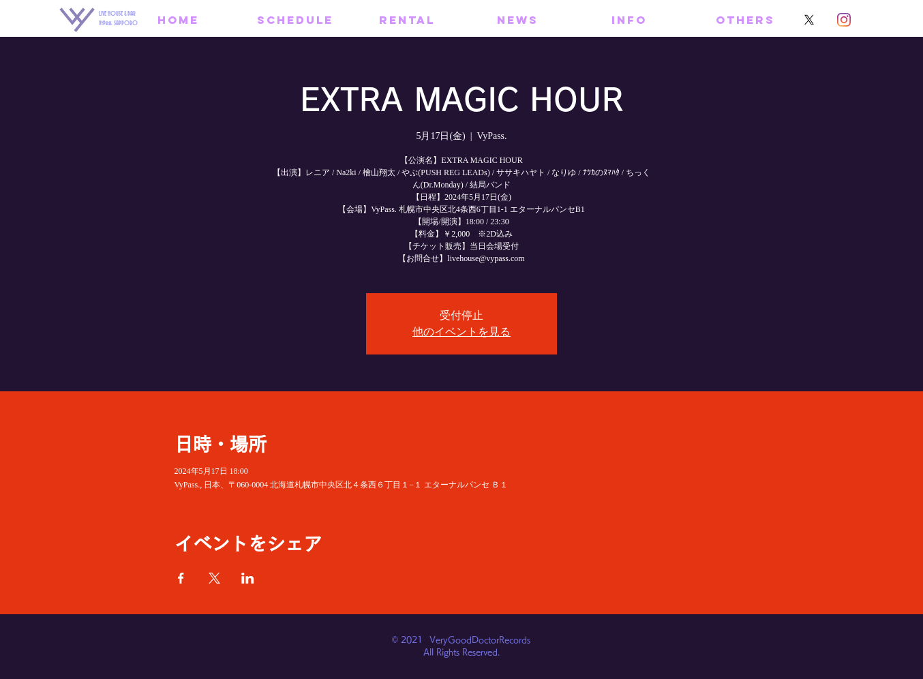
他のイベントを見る (461, 331)
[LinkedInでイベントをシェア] (247, 578)
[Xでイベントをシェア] (214, 578)
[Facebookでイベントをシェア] (181, 578)
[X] (809, 20)
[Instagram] (844, 20)
